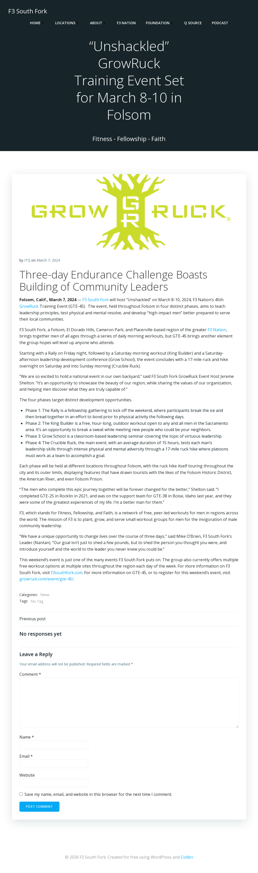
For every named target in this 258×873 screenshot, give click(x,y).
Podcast (220, 22)
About (98, 22)
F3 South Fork (95, 300)
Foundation (160, 22)
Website (27, 776)
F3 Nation (126, 22)
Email (26, 757)
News (45, 595)
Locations (67, 22)
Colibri (187, 858)
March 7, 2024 (48, 261)
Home (37, 22)
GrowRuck (29, 307)
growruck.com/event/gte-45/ (46, 579)
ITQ (27, 261)
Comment (30, 675)
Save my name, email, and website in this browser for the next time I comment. (98, 795)
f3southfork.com (66, 573)
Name (26, 738)
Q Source (193, 22)
